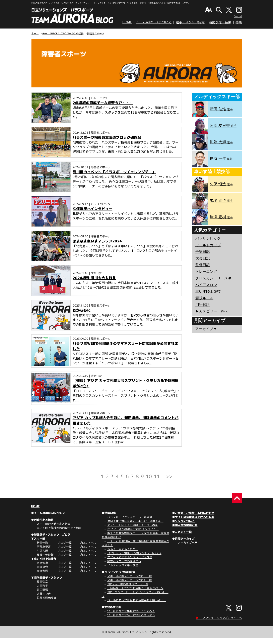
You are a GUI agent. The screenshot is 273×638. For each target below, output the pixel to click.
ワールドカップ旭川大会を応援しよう (131, 615)
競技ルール (204, 298)
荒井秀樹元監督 (46, 598)
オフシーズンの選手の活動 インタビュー (133, 529)
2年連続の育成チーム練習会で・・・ (103, 102)
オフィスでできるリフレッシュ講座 (129, 557)
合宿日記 (202, 252)
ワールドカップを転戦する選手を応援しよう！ (136, 600)
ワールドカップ (208, 245)
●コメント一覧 (182, 532)
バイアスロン (206, 285)
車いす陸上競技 (208, 291)
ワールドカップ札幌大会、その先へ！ (131, 611)
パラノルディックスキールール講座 (129, 517)
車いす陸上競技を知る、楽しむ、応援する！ (135, 521)
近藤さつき (44, 594)
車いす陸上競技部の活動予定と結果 (59, 528)
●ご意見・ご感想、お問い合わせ (193, 513)
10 (149, 476)
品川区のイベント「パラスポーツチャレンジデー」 (114, 171)
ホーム (35, 33)
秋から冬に (82, 310)
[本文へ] (238, 16)
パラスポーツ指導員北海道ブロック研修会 (107, 137)
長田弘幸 (42, 582)
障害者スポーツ (95, 33)
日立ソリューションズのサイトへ (219, 618)
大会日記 (202, 258)
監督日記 (202, 265)
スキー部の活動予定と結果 (53, 524)
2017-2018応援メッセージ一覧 (127, 584)
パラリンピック (208, 238)
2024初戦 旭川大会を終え (94, 277)
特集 (238, 22)
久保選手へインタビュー (92, 208)
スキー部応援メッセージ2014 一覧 (129, 580)
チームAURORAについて (154, 22)
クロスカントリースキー (215, 278)
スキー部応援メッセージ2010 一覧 (129, 576)
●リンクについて (183, 521)
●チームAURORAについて (48, 513)
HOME (127, 22)
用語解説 (202, 305)
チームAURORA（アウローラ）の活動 (62, 33)
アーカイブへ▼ (187, 543)
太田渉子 (42, 586)
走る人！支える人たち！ (122, 549)
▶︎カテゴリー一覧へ (211, 311)
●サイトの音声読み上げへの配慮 (193, 517)
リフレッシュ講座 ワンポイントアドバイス (134, 553)
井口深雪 (42, 590)
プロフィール (87, 543)
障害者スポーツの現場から (124, 561)
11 (157, 476)
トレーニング (206, 272)
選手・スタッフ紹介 (190, 22)
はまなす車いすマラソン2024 (97, 241)
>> (169, 476)
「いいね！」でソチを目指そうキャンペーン (135, 588)
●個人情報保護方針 (184, 525)
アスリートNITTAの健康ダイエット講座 (132, 525)
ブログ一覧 (65, 543)
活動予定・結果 (220, 22)
